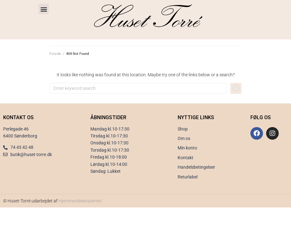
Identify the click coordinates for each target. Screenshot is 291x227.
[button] (43, 9)
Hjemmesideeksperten (80, 200)
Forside (55, 54)
